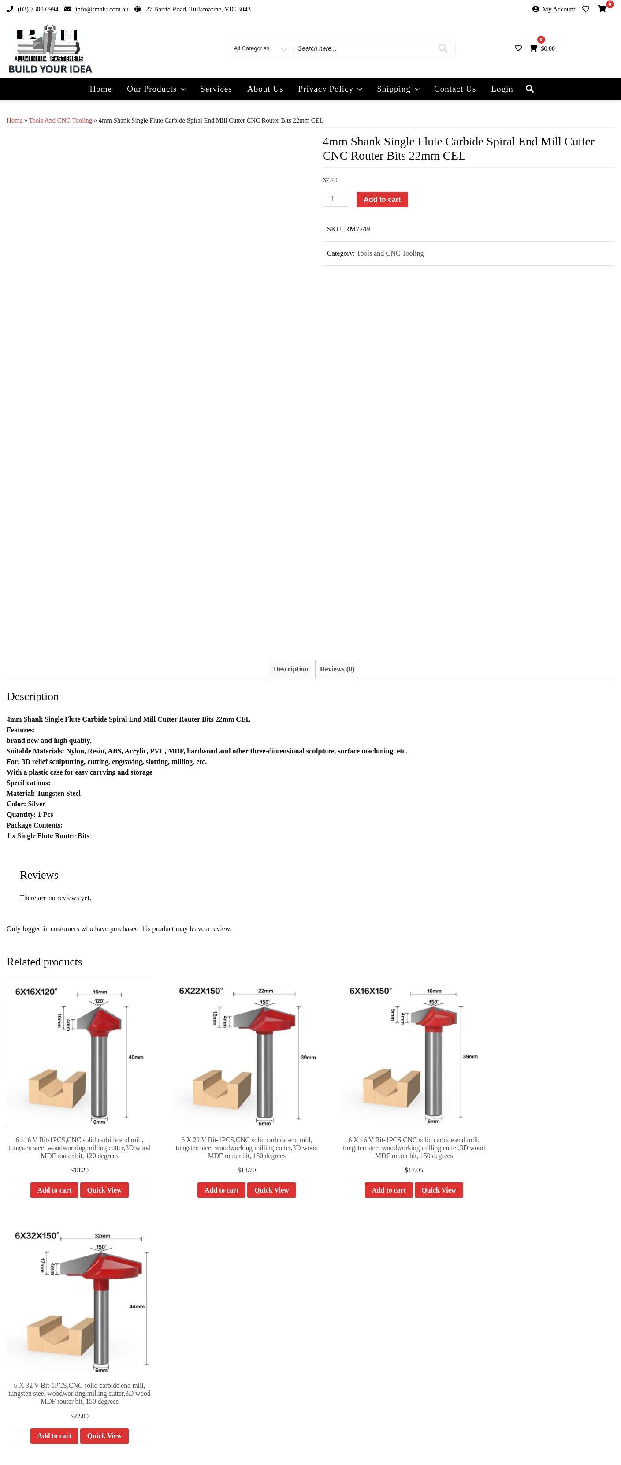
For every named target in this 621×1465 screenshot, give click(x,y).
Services (216, 88)
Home (101, 88)
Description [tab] (291, 669)
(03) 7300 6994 (46, 1317)
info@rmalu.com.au (50, 1301)
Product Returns (182, 1326)
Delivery (172, 1300)
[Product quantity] (335, 199)
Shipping (399, 88)
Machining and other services (199, 1339)
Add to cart (382, 199)
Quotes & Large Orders (191, 1313)
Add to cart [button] (48, 1178)
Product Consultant (185, 1352)
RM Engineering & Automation (514, 1314)
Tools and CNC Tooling (60, 120)
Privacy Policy (331, 88)
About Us (265, 88)
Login (502, 88)
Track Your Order (335, 1437)
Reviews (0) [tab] (337, 669)
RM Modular (492, 1300)
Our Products (157, 88)
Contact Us (455, 88)
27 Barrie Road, (51, 1333)
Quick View (98, 1178)
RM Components (497, 1286)
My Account (559, 9)
